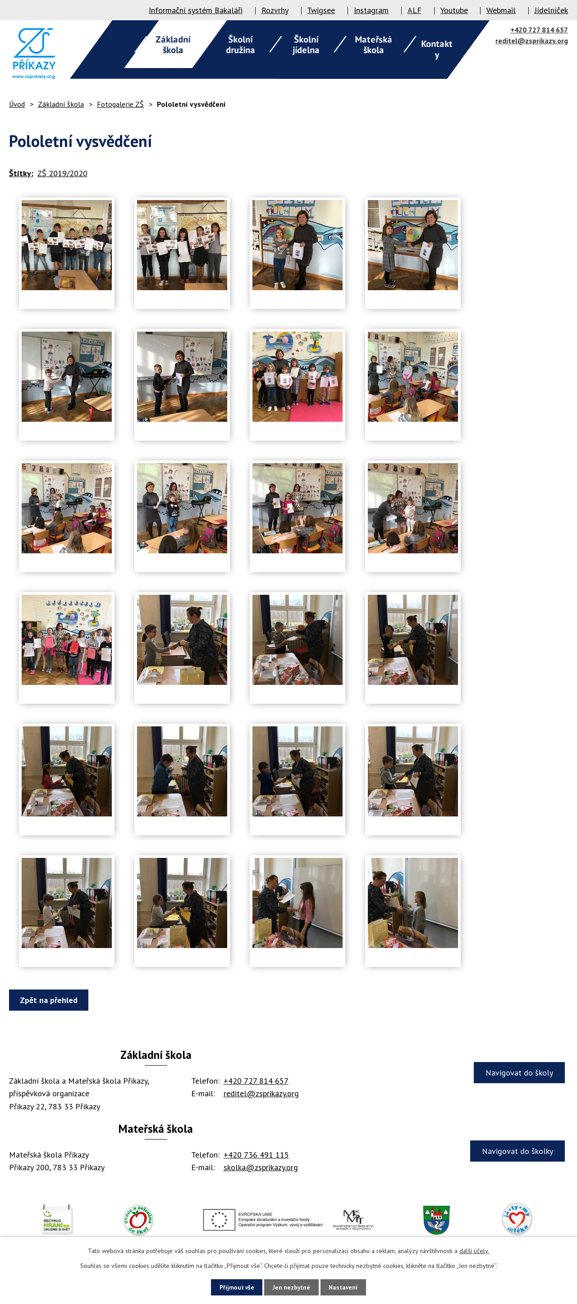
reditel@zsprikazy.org (531, 40)
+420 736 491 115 (256, 1154)
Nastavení (348, 1287)
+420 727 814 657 (539, 29)
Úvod (17, 104)
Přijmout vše (232, 1287)
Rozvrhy (274, 10)
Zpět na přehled (50, 1000)
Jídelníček (551, 10)
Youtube (454, 10)
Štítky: (21, 173)
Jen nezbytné (291, 1287)
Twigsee (321, 10)
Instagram (371, 10)
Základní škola (61, 104)
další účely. (474, 1250)
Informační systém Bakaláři (196, 10)
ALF (414, 10)
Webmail (501, 10)
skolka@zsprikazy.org (261, 1167)
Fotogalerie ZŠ (120, 104)
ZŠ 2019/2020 (62, 173)
